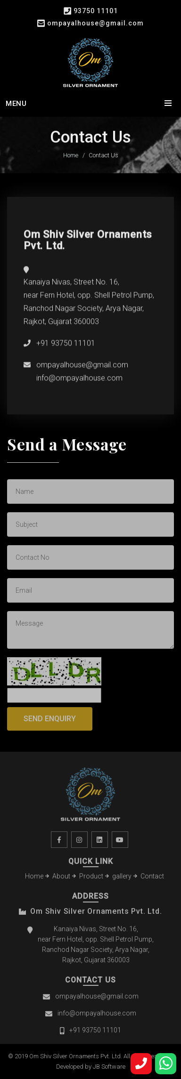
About (61, 878)
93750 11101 (96, 11)
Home (70, 155)
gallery (122, 878)
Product (91, 878)
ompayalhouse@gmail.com (95, 23)
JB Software (109, 1066)
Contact (152, 878)
